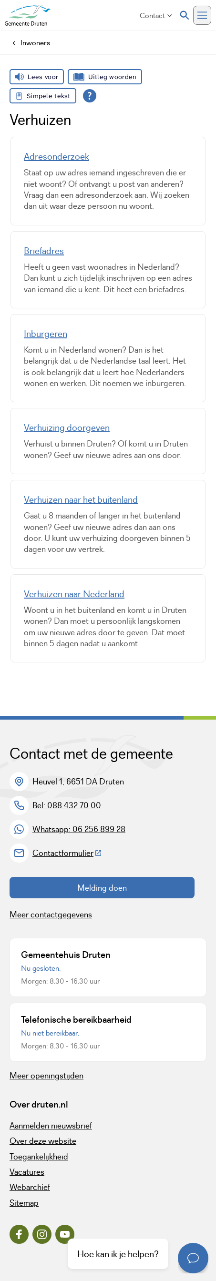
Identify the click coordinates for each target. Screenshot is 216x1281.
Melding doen (102, 888)
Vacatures (27, 1172)
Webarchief (30, 1187)
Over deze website (43, 1141)
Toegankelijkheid (39, 1156)
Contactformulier (67, 853)
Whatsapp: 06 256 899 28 (78, 829)
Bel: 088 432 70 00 (66, 805)
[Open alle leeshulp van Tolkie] (89, 95)
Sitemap (24, 1203)
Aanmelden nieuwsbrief (51, 1125)
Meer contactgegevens (51, 914)
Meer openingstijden (46, 1075)
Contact (156, 15)
